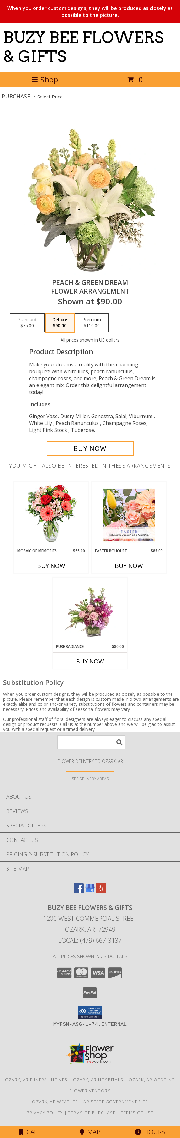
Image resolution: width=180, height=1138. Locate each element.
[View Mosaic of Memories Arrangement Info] (51, 515)
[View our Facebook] (79, 891)
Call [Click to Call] (29, 1132)
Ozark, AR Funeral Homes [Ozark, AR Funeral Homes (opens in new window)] (36, 1080)
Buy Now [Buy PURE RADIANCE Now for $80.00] (90, 661)
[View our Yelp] (101, 891)
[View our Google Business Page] (90, 891)
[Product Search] (91, 742)
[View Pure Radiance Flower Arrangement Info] (90, 610)
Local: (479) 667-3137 (90, 940)
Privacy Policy (45, 1112)
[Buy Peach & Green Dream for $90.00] (90, 448)
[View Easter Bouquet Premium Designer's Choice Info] (129, 515)
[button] (90, 1012)
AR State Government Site (115, 1101)
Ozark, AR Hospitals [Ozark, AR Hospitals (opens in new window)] (98, 1080)
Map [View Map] (90, 1132)
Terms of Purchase (91, 1112)
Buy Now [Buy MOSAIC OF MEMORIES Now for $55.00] (51, 566)
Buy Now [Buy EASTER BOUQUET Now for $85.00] (129, 566)
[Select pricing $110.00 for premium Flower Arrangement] (91, 323)
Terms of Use (137, 1112)
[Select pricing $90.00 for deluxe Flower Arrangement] (60, 323)
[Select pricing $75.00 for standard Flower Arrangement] (27, 323)
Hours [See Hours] (150, 1132)
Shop (45, 79)
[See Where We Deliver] (90, 778)
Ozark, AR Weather (55, 1101)
